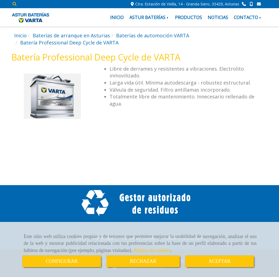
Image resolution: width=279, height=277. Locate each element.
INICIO (117, 17)
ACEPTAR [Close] (220, 261)
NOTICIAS (218, 17)
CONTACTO (248, 17)
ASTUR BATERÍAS (149, 17)
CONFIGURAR (62, 261)
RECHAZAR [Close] (143, 261)
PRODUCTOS (188, 17)
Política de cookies (152, 250)
